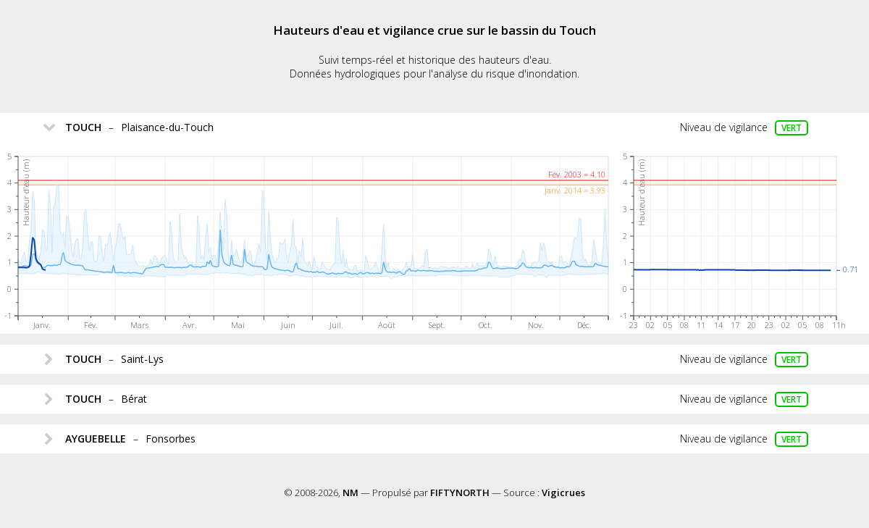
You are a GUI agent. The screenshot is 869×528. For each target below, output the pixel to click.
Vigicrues (563, 492)
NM (350, 492)
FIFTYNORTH (460, 492)
